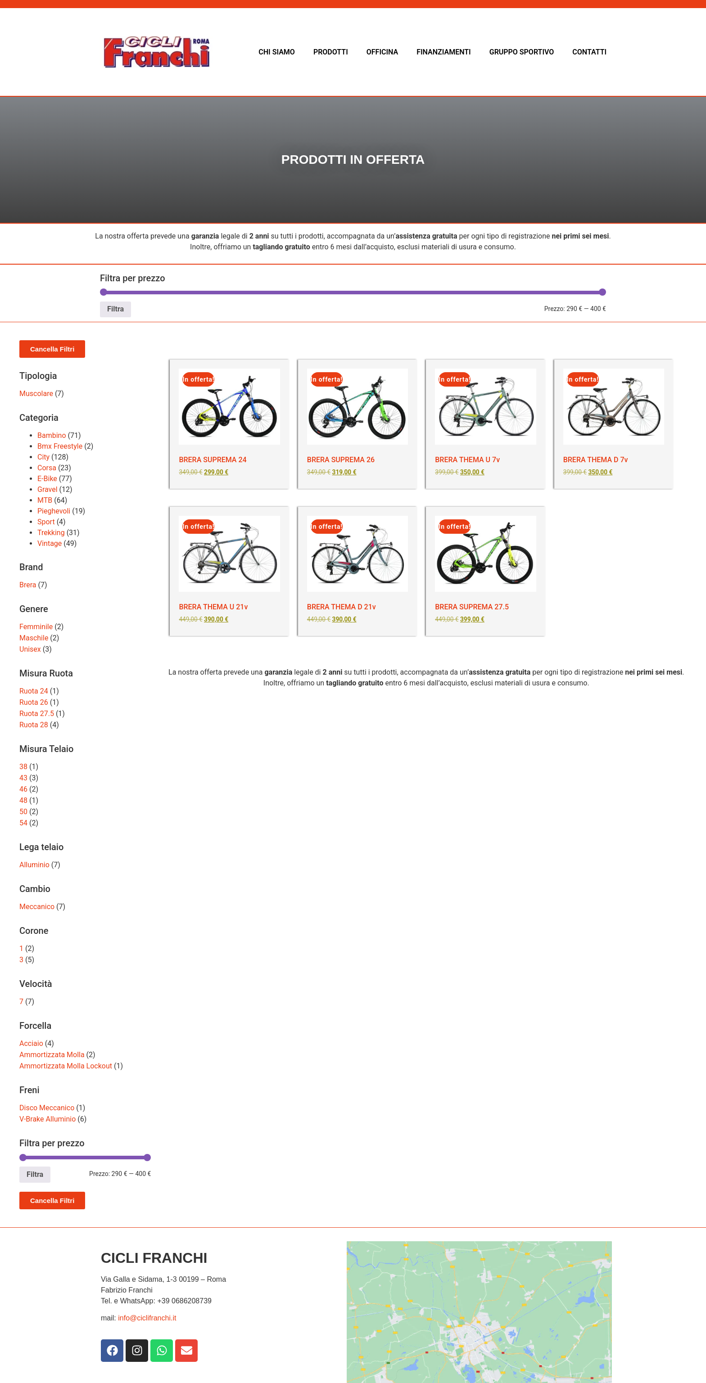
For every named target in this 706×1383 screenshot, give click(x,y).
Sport (46, 522)
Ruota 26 (33, 702)
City (43, 457)
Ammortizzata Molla (52, 1054)
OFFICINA (382, 52)
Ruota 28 (33, 725)
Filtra (115, 309)
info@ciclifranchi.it (147, 1318)
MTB (44, 500)
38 (23, 766)
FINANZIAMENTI (443, 52)
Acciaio (31, 1043)
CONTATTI (589, 52)
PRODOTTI (330, 52)
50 (23, 811)
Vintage (49, 543)
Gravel (47, 489)
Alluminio (34, 864)
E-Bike (47, 478)
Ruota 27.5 (36, 713)
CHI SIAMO (276, 52)
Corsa (46, 468)
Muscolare (36, 393)
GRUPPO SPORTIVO (521, 52)
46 (23, 789)
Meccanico (36, 906)
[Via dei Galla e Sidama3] (479, 1308)
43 (23, 778)
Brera (27, 585)
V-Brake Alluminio (47, 1119)
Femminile (36, 626)
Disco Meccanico (46, 1108)
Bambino (51, 435)
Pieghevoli (53, 511)
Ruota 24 (33, 691)
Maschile (33, 638)
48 (23, 800)
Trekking (51, 532)
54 (23, 823)
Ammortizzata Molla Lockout (65, 1066)
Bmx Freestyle (59, 446)
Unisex (30, 649)
